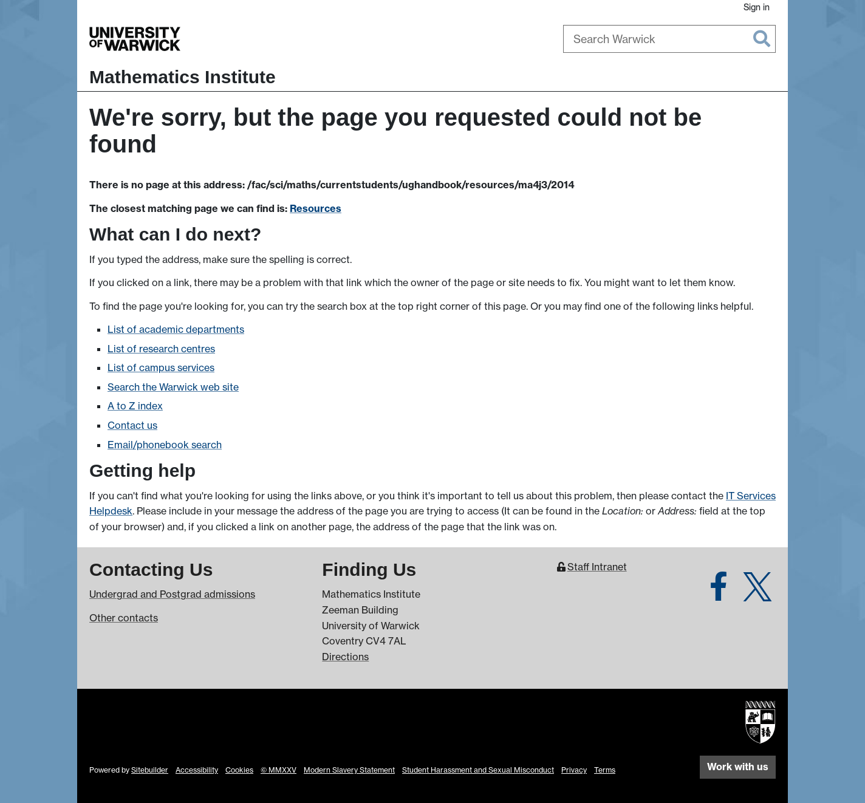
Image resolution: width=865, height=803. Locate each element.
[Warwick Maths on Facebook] (718, 593)
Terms (604, 769)
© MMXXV (278, 769)
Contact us (132, 425)
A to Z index (135, 406)
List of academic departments (176, 329)
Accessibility (197, 769)
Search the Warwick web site (173, 387)
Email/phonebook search (165, 445)
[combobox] (669, 39)
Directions (345, 657)
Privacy (574, 769)
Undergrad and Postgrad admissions (172, 594)
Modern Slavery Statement (349, 769)
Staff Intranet (597, 567)
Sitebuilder (149, 769)
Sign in (757, 7)
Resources (315, 208)
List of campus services (161, 367)
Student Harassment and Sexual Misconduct (478, 769)
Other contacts (123, 618)
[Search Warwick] (669, 39)
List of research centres (161, 349)
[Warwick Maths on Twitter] (757, 593)
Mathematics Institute (182, 77)
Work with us (737, 766)
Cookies (239, 769)
